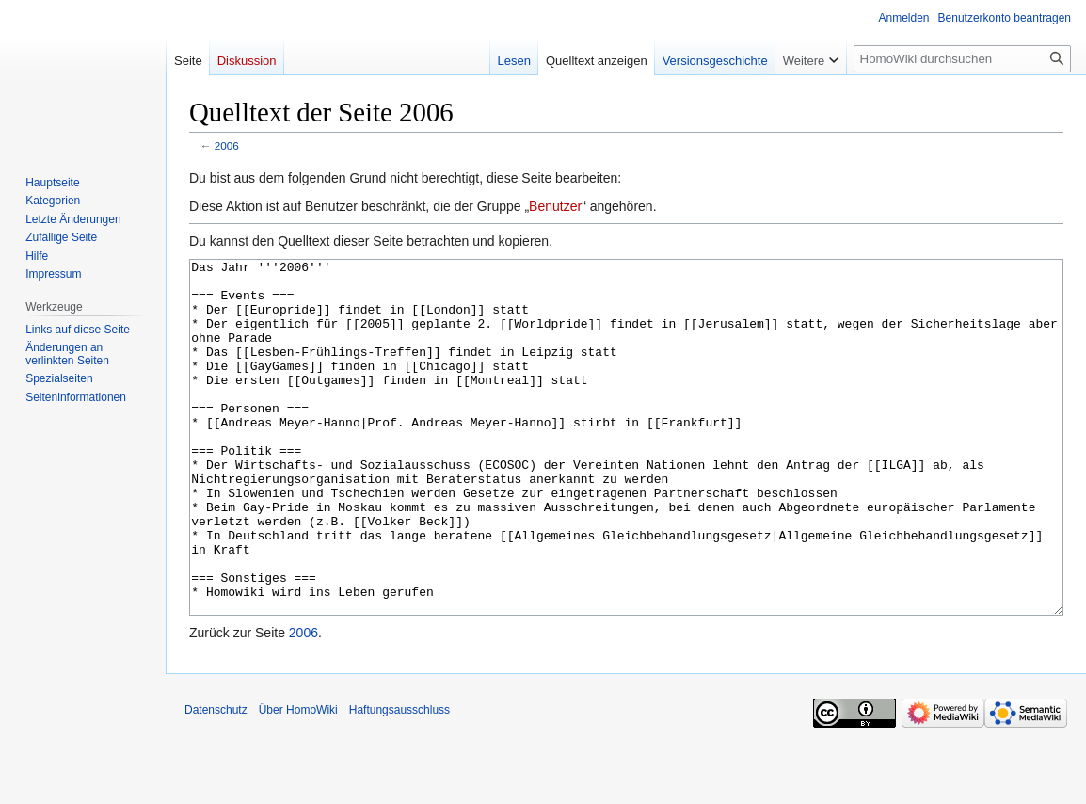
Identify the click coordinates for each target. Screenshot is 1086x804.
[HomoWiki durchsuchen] (962, 58)
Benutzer (555, 206)
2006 (227, 145)
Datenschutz (216, 780)
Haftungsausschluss (399, 780)
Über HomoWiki (298, 780)
